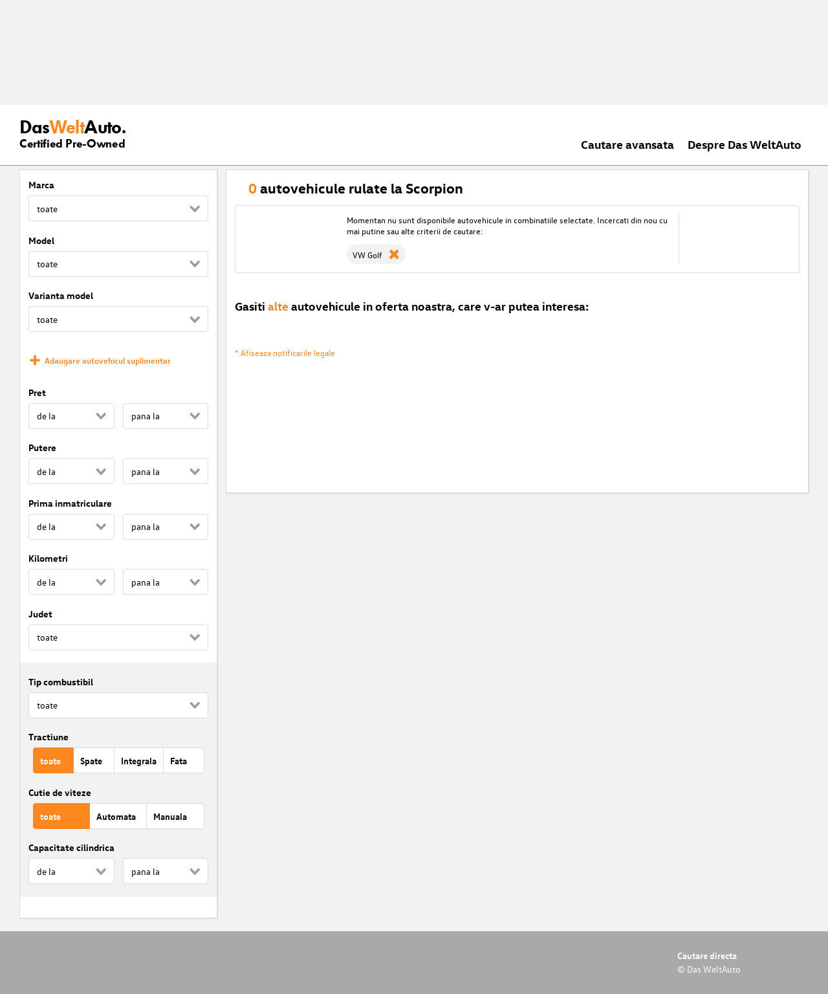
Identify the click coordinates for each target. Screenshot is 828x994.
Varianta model (60, 295)
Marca (41, 185)
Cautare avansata (627, 144)
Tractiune (48, 737)
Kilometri (48, 558)
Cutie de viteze (59, 792)
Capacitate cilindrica (71, 847)
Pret (37, 392)
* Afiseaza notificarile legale (285, 352)
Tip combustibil (60, 682)
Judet (40, 614)
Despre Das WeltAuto (744, 144)
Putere (42, 447)
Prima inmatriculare (70, 503)
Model (41, 240)
